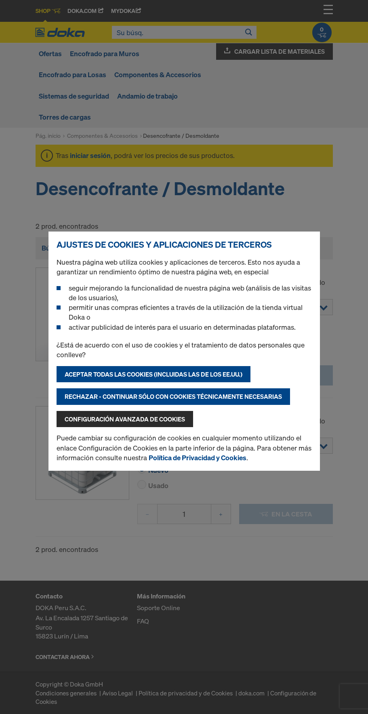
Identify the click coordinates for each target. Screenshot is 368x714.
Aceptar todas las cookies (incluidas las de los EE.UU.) (153, 374)
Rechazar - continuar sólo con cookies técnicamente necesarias (173, 396)
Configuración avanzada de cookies (125, 419)
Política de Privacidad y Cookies (197, 457)
